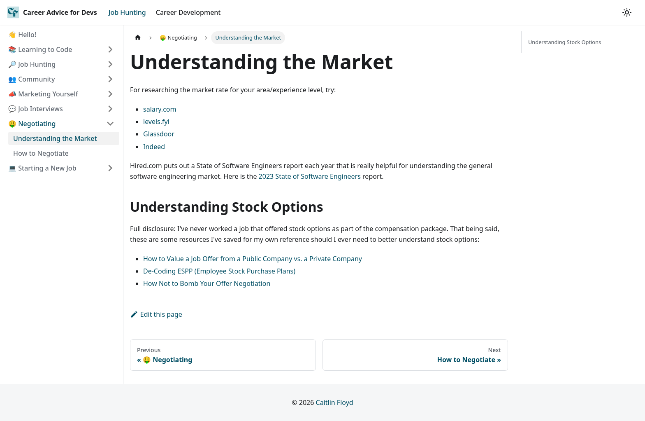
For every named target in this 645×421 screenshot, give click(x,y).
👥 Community (31, 79)
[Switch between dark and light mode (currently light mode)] (626, 12)
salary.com (159, 109)
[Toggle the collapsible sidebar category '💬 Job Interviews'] (110, 108)
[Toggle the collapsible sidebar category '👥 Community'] (110, 79)
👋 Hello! (22, 34)
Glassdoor (158, 133)
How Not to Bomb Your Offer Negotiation (206, 283)
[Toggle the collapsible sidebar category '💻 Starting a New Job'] (110, 168)
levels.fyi (156, 121)
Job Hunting (127, 12)
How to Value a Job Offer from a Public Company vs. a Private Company (252, 258)
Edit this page (156, 314)
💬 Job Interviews (35, 108)
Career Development (188, 12)
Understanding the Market (55, 138)
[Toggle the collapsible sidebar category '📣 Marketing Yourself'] (110, 94)
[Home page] (138, 37)
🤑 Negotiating (32, 123)
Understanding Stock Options (564, 42)
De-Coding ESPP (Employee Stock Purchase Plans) (219, 271)
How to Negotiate (41, 153)
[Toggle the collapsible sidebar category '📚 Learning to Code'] (110, 49)
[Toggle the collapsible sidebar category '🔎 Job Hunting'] (110, 64)
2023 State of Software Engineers (310, 176)
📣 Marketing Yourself (43, 93)
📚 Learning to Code (40, 49)
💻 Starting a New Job (42, 168)
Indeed (154, 146)
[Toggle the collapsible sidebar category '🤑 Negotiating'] (110, 123)
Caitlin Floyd (334, 402)
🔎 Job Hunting (32, 64)
